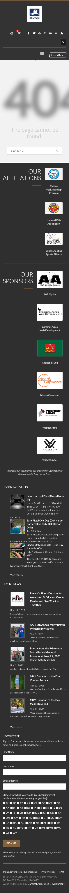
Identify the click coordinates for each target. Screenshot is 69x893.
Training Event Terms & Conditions (20, 871)
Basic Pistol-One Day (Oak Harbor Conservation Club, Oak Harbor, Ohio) (45, 524)
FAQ (61, 871)
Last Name (8, 766)
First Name (8, 752)
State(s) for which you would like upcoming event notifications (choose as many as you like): (29, 797)
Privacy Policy (48, 871)
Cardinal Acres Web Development (46, 883)
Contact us (54, 470)
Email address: (10, 780)
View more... (16, 574)
